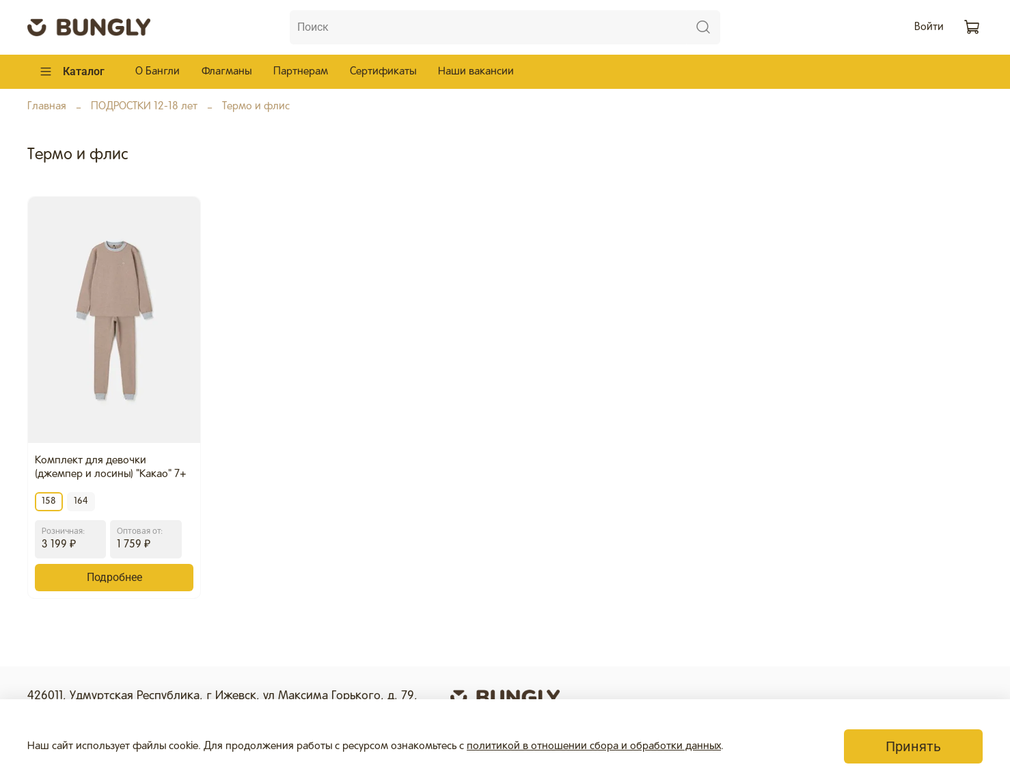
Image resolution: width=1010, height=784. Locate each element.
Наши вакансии (476, 72)
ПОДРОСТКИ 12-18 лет (144, 106)
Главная (46, 106)
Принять (913, 746)
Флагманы (226, 72)
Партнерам (300, 72)
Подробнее (114, 577)
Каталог (72, 72)
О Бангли (157, 72)
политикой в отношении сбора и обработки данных (594, 746)
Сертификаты (383, 72)
